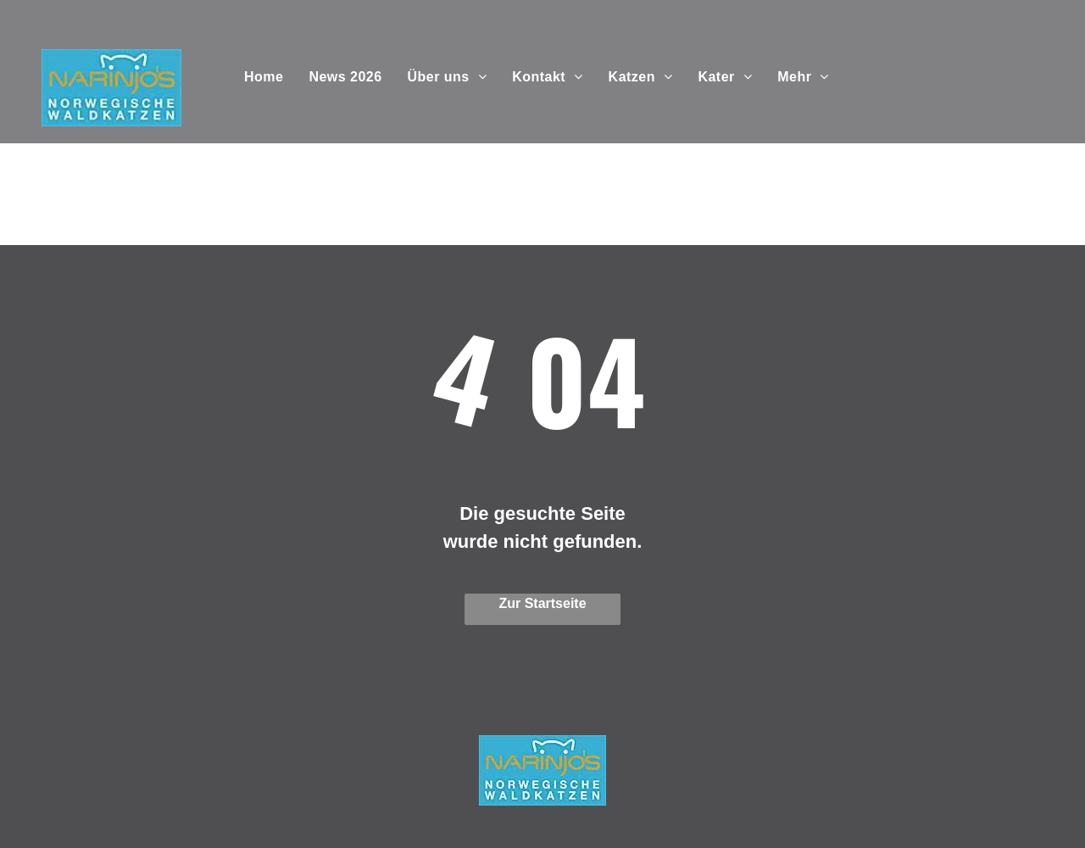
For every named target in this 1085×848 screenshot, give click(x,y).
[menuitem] (263, 77)
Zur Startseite (542, 603)
